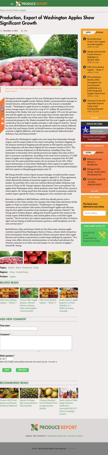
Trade (36, 267)
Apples (13, 276)
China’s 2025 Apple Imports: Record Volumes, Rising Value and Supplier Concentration (28, 305)
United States (22, 272)
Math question (7, 355)
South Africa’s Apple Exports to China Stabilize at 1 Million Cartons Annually (68, 305)
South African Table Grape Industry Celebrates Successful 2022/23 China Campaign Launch (68, 407)
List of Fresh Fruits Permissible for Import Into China (91, 236)
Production (27, 267)
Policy (18, 267)
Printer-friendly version (2, 118)
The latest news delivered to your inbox (93, 205)
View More (94, 191)
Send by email (2, 123)
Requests (99, 153)
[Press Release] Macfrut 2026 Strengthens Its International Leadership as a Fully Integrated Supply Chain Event (96, 85)
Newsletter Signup (75, 436)
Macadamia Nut (94, 174)
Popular (99, 32)
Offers (88, 153)
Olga (25, 31)
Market (11, 267)
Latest (88, 32)
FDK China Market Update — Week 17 (8, 301)
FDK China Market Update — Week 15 (48, 301)
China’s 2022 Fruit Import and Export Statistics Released (8, 403)
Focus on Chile (94, 124)
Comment (5, 334)
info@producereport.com (57, 436)
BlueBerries (92, 164)
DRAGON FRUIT (94, 184)
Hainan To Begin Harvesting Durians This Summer (28, 403)
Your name (5, 325)
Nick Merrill (71, 448)
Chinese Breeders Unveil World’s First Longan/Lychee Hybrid (48, 404)
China (12, 272)
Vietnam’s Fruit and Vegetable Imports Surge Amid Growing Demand (96, 104)
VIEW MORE (94, 118)
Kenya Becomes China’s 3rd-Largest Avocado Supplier (96, 41)
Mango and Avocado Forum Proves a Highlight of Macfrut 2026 (96, 55)
